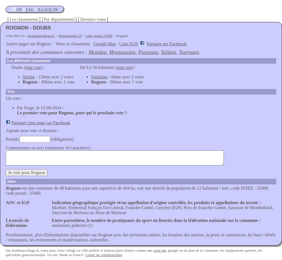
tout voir (33, 67)
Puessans (148, 52)
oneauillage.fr (34, 9)
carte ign (159, 250)
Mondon (97, 52)
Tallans (168, 52)
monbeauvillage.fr (41, 36)
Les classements (23, 19)
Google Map (105, 43)
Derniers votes (93, 19)
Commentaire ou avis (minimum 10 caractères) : (49, 147)
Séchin (29, 77)
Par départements (59, 19)
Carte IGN (128, 43)
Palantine (99, 77)
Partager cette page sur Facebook (40, 122)
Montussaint (122, 52)
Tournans (189, 52)
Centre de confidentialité (103, 255)
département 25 (70, 36)
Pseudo (12, 139)
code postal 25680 (98, 36)
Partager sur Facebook (167, 43)
